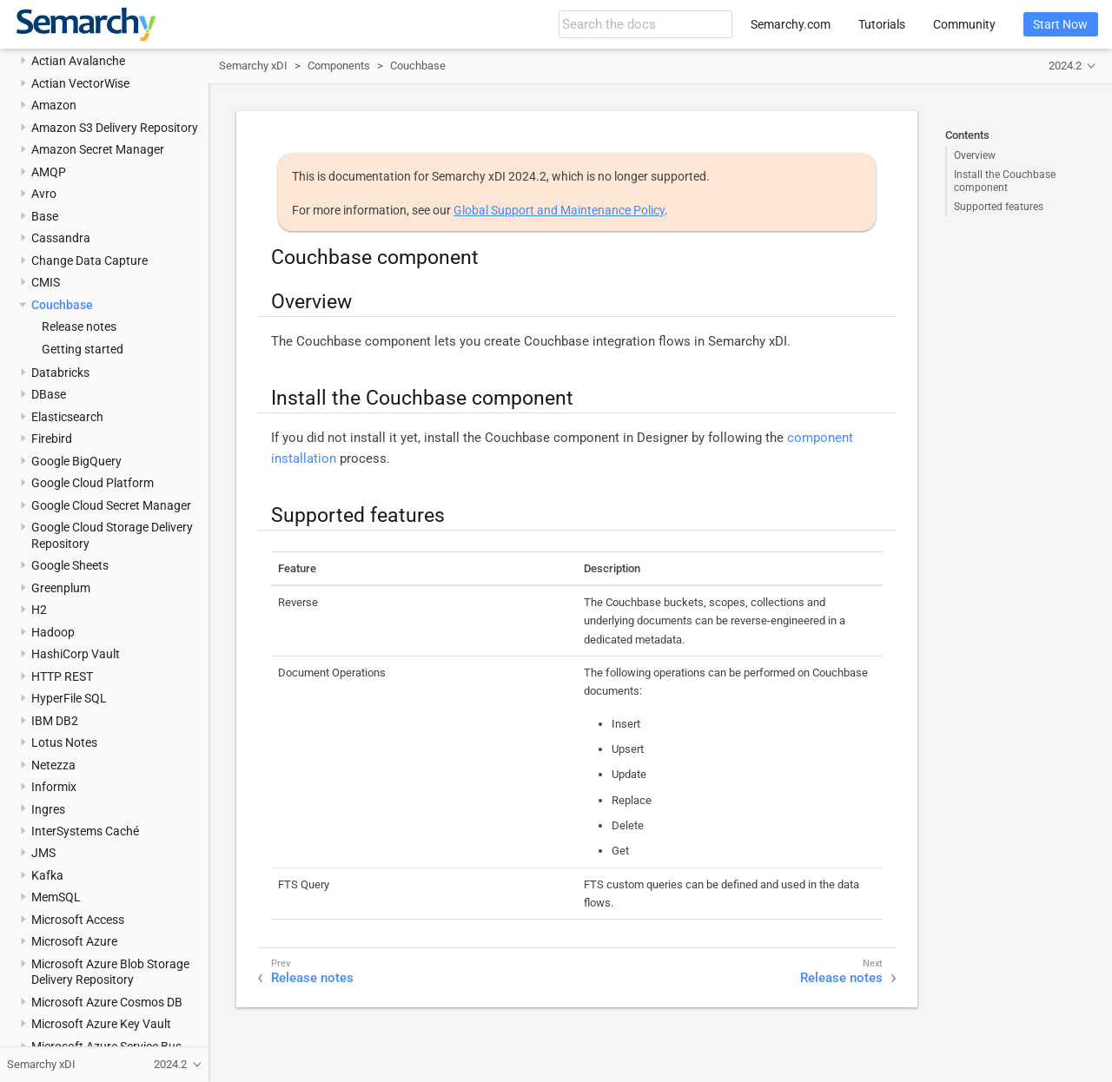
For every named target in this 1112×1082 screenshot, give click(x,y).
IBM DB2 (54, 721)
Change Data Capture (89, 260)
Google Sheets (70, 565)
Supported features (998, 207)
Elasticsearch (67, 417)
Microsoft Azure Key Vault (101, 1024)
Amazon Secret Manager (97, 149)
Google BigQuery (76, 461)
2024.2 (1065, 65)
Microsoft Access (77, 920)
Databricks (60, 372)
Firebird (51, 438)
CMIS (45, 282)
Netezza (53, 765)
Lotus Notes (64, 742)
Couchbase (62, 305)
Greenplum (60, 588)
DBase (48, 394)
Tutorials (881, 24)
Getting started (82, 349)
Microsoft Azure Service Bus (106, 1046)
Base (44, 216)
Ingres (48, 809)
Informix (53, 787)
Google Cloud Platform (92, 483)
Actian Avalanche (78, 61)
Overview (975, 155)
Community (964, 24)
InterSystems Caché (85, 831)
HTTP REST (62, 676)
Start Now (1060, 24)
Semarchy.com (791, 24)
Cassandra (60, 238)
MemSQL (56, 897)
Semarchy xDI (253, 65)
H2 (39, 610)
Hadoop (53, 632)
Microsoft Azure (74, 941)
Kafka (47, 875)
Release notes (79, 326)
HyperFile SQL (69, 698)
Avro (43, 194)
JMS (43, 853)
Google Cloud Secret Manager (111, 505)
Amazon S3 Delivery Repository (114, 128)
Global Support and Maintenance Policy (559, 210)
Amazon (53, 105)
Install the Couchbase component (1005, 180)
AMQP (48, 172)
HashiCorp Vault (75, 654)
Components (339, 65)
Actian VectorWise (80, 83)
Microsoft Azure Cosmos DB (106, 1002)
